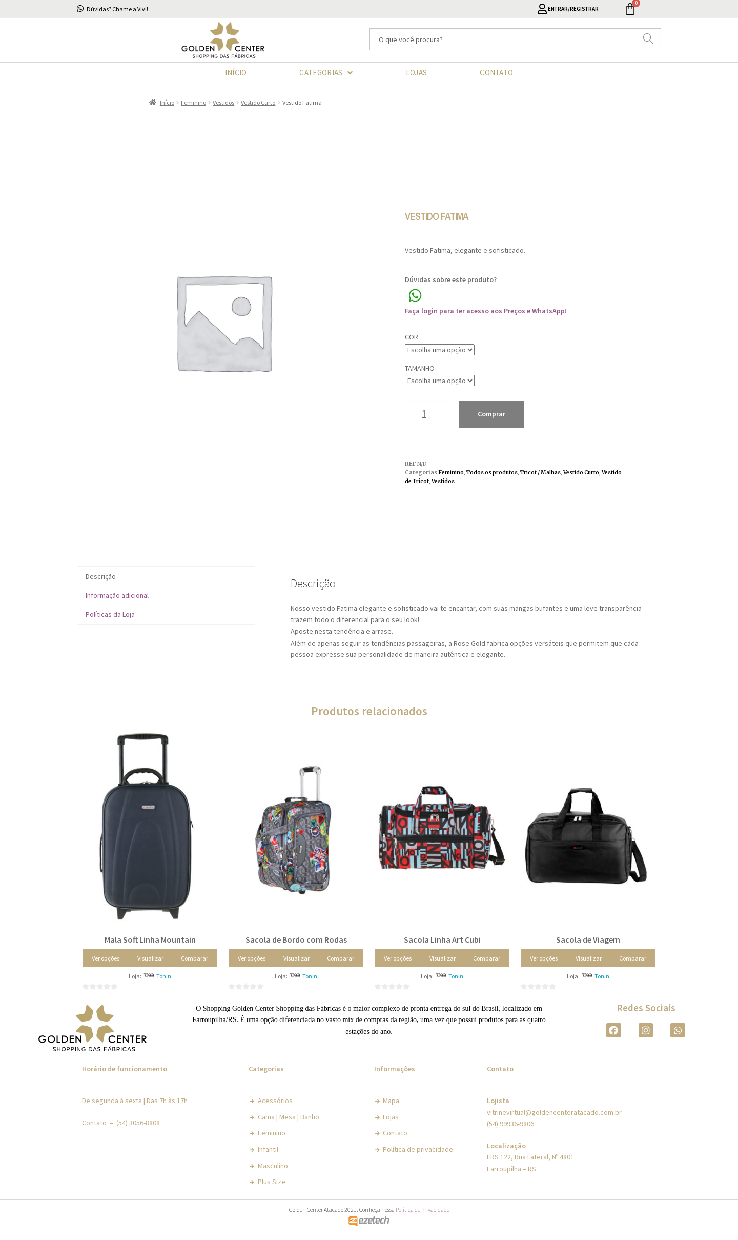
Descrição (101, 576)
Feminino (193, 102)
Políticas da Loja (110, 614)
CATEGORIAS (326, 73)
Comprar (491, 413)
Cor (411, 337)
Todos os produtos (492, 472)
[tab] (166, 576)
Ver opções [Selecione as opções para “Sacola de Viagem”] (544, 958)
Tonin (163, 976)
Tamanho (420, 368)
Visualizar (150, 958)
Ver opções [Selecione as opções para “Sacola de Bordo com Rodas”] (251, 958)
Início (167, 102)
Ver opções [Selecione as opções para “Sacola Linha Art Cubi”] (398, 958)
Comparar (194, 958)
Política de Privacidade (422, 1209)
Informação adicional (117, 595)
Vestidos (223, 102)
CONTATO (496, 72)
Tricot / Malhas (540, 472)
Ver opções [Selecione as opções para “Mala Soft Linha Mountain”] (105, 958)
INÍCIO (236, 72)
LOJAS (416, 72)
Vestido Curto (258, 102)
